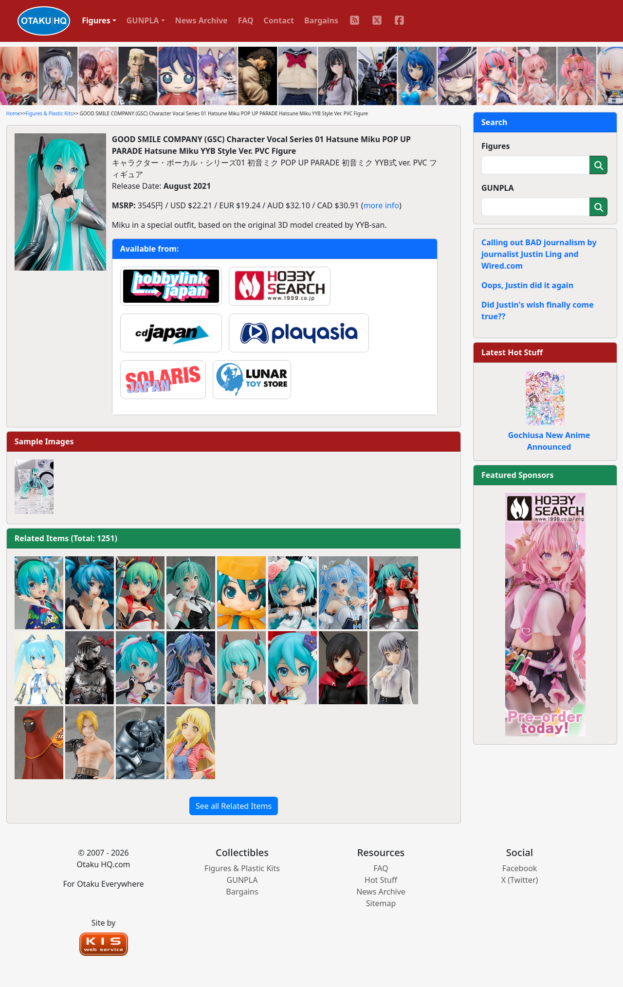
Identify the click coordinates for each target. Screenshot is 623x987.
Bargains (321, 20)
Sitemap (381, 903)
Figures (495, 146)
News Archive (201, 20)
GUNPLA (497, 188)
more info (381, 205)
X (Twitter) (519, 880)
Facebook (519, 868)
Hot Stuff (381, 880)
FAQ (246, 20)
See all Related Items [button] (234, 806)
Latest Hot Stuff (512, 352)
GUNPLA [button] (143, 20)
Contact (279, 20)
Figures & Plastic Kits (49, 113)
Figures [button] (96, 20)
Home (13, 113)
